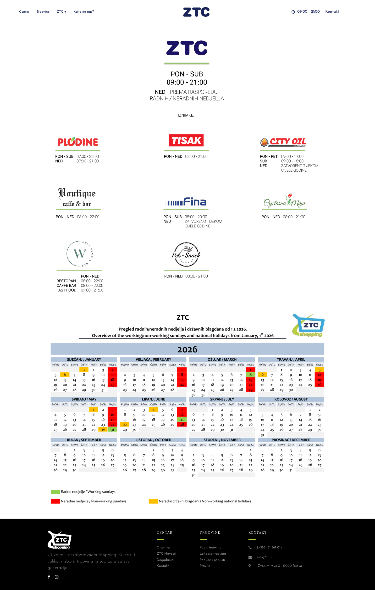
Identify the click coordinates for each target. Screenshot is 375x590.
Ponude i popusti (212, 560)
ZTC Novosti (166, 554)
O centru (163, 547)
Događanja (165, 560)
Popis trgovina (210, 547)
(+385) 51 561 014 (269, 547)
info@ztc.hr (265, 557)
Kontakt (163, 566)
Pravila (205, 566)
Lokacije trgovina (213, 554)
